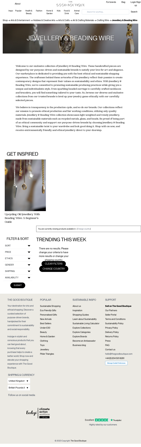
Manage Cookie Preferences (116, 363)
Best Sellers (45, 323)
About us (77, 306)
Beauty (43, 332)
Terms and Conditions (115, 319)
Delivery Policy (112, 332)
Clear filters (53, 263)
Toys (42, 345)
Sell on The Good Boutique (118, 306)
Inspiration (77, 310)
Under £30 (45, 328)
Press (108, 341)
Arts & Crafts (64, 20)
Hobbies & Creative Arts (44, 20)
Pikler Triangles (47, 354)
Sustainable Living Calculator (86, 323)
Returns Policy (112, 336)
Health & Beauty (28, 12)
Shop (5, 20)
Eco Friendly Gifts (48, 310)
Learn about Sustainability (85, 319)
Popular (18, 11)
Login (133, 2)
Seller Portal (110, 314)
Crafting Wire (103, 20)
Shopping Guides (81, 314)
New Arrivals (46, 319)
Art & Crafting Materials (83, 20)
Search (134, 11)
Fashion (39, 11)
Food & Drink (67, 12)
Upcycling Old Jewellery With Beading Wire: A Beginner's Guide (22, 218)
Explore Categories (82, 332)
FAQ (107, 345)
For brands (111, 2)
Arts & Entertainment (20, 20)
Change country (83, 229)
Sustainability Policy (114, 323)
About (17, 3)
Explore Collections (82, 328)
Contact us (110, 349)
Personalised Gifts (48, 314)
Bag (123, 2)
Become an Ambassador (84, 341)
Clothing (44, 341)
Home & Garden (49, 12)
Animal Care (77, 12)
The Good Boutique (78, 441)
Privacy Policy (111, 328)
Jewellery (44, 349)
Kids (59, 11)
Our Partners (111, 310)
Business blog (79, 345)
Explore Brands (80, 336)
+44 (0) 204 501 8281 (114, 358)
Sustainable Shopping (50, 306)
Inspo (11, 11)
